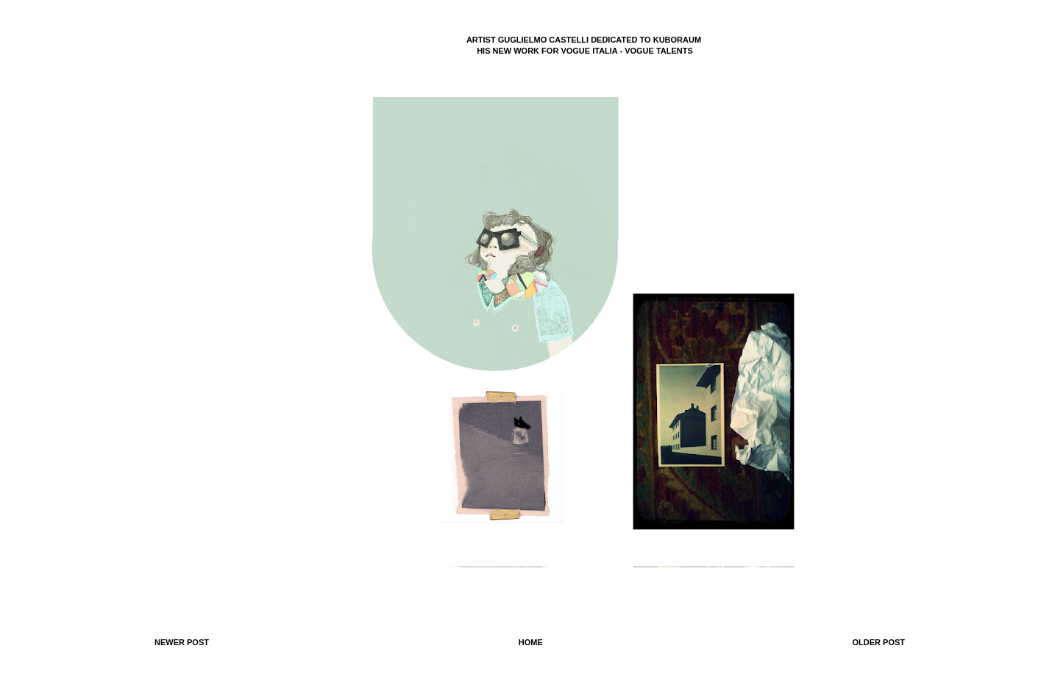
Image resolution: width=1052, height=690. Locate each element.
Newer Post (181, 642)
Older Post (878, 642)
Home (531, 642)
